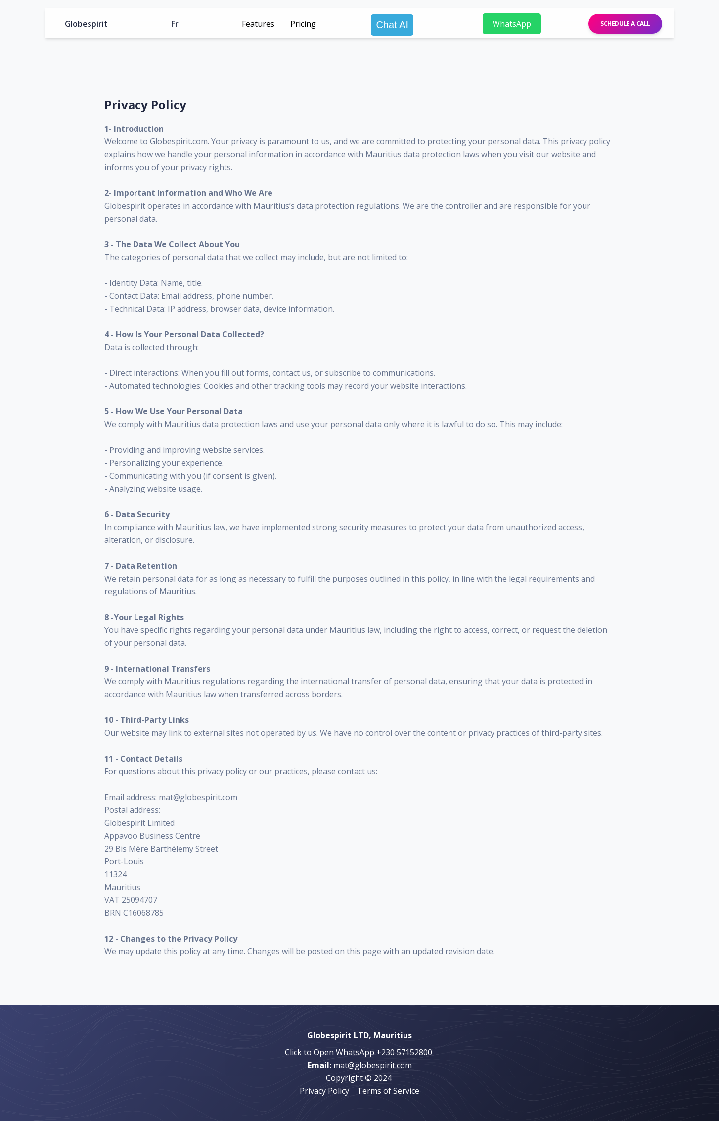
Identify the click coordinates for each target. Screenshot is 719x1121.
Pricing (303, 23)
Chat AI (392, 24)
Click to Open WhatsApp (329, 1052)
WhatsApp (512, 23)
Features (258, 23)
